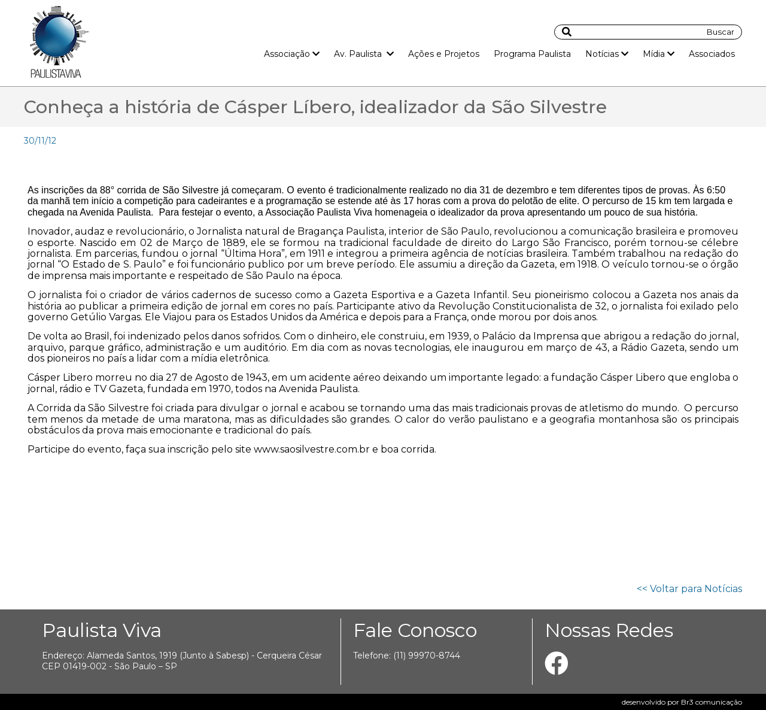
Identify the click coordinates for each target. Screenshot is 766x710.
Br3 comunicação (711, 701)
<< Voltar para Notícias (689, 588)
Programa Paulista (532, 53)
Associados (712, 53)
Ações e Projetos (443, 53)
